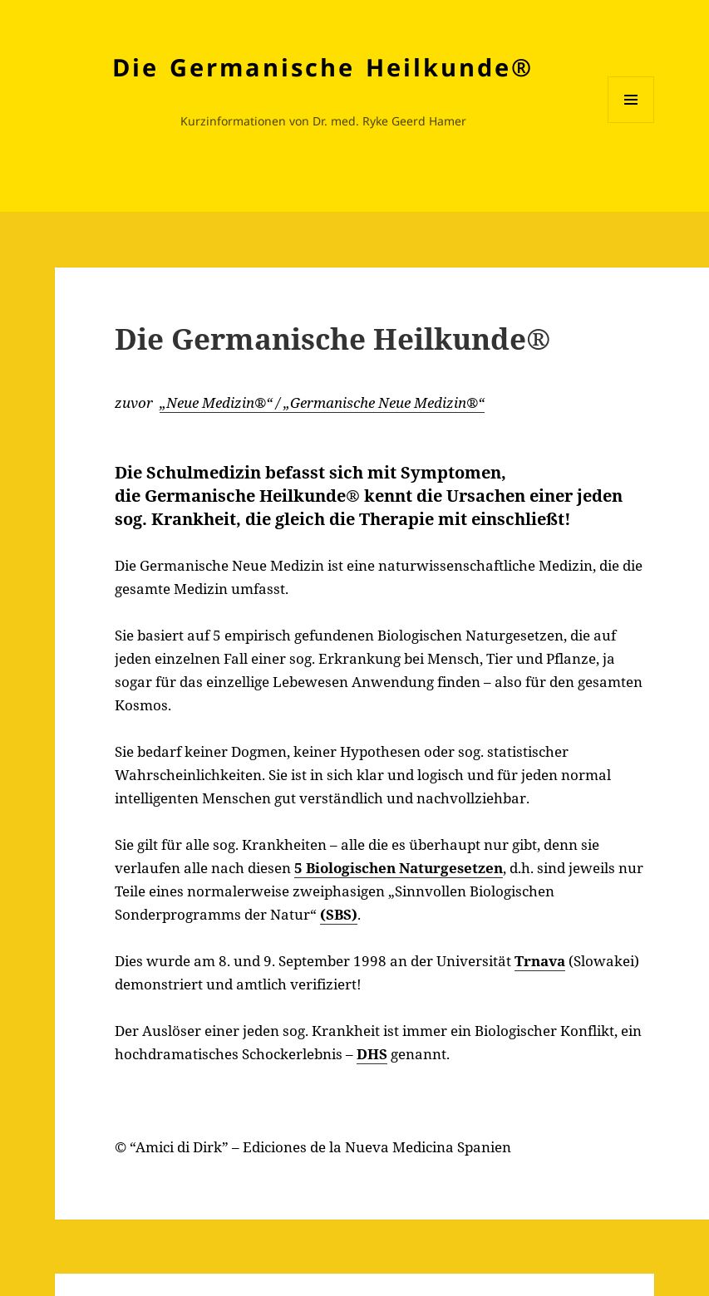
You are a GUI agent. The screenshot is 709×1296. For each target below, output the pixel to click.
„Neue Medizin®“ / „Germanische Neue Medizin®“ (322, 402)
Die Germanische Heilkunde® (323, 67)
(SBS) (338, 914)
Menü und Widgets (631, 122)
